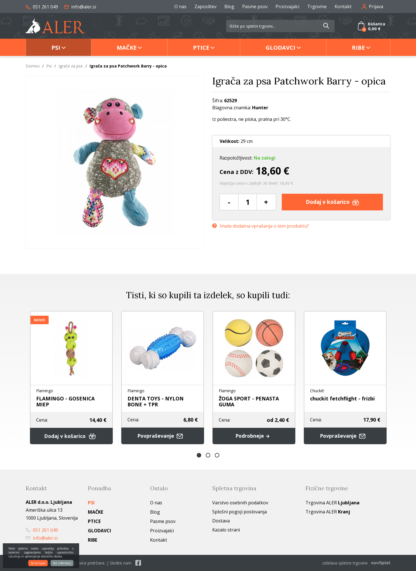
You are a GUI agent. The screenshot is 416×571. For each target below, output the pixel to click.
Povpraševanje (162, 436)
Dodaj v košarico (332, 202)
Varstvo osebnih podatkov (240, 503)
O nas (180, 6)
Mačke (126, 47)
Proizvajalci (287, 6)
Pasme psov (255, 6)
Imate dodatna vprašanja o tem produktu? (260, 225)
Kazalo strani (226, 530)
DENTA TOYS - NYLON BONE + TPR (155, 401)
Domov (33, 66)
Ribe (358, 47)
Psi (55, 47)
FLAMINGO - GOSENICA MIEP (65, 401)
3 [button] (217, 455)
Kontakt (343, 6)
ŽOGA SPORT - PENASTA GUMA (249, 401)
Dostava (221, 521)
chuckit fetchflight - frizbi (342, 398)
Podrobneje (254, 436)
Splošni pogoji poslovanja (239, 512)
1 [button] (199, 455)
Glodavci (280, 47)
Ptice (201, 47)
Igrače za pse (70, 66)
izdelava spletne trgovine (345, 563)
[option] (71, 377)
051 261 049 (42, 7)
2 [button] (208, 455)
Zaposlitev (205, 6)
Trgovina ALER (332, 503)
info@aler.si (80, 7)
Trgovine (317, 6)
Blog (229, 6)
